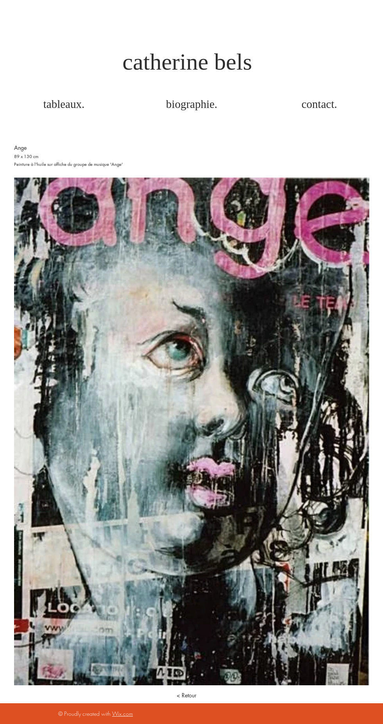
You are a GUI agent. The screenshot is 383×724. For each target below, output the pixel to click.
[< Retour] (186, 695)
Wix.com (122, 713)
